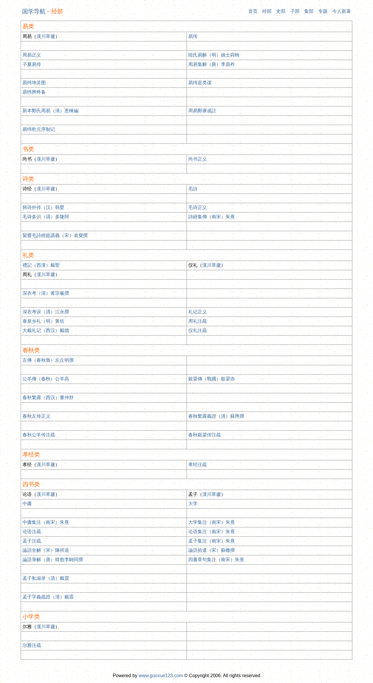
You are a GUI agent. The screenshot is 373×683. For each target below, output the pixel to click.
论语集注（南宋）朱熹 (211, 531)
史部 (281, 11)
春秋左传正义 (36, 416)
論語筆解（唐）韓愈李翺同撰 (52, 559)
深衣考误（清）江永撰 (45, 311)
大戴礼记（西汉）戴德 (45, 330)
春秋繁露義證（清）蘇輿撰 (216, 416)
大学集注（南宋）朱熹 (211, 522)
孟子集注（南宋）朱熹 (211, 540)
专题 (323, 11)
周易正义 (31, 54)
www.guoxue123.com (161, 675)
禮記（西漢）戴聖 (41, 265)
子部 (295, 11)
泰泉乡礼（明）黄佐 (43, 321)
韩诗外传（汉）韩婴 (43, 207)
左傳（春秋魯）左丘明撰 (48, 360)
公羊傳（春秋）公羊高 (45, 378)
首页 (253, 11)
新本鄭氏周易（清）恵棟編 (50, 110)
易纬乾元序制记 (38, 129)
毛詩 (193, 188)
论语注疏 (31, 531)
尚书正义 (197, 159)
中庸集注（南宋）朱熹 (45, 522)
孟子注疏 (31, 540)
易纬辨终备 (34, 91)
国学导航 (33, 11)
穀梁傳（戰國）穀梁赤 (211, 378)
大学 (193, 503)
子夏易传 (31, 64)
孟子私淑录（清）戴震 (45, 578)
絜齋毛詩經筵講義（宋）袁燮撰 (55, 235)
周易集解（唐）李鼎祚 (211, 64)
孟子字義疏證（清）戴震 (48, 596)
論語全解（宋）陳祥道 (45, 550)
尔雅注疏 (31, 645)
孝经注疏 (197, 464)
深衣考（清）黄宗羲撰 (45, 293)
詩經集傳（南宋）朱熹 (211, 216)
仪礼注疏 (197, 330)
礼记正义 (197, 311)
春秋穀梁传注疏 (204, 434)
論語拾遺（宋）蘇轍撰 (211, 550)
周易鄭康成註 (202, 110)
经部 (267, 11)
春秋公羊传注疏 (38, 434)
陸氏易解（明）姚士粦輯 (214, 54)
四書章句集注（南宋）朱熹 (216, 559)
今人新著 (341, 11)
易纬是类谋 (200, 82)
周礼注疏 (197, 321)
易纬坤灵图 (34, 82)
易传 (193, 36)
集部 (309, 11)
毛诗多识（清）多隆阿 (45, 216)
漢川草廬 (45, 36)
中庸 (27, 503)
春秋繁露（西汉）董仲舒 (48, 397)
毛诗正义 (197, 207)
